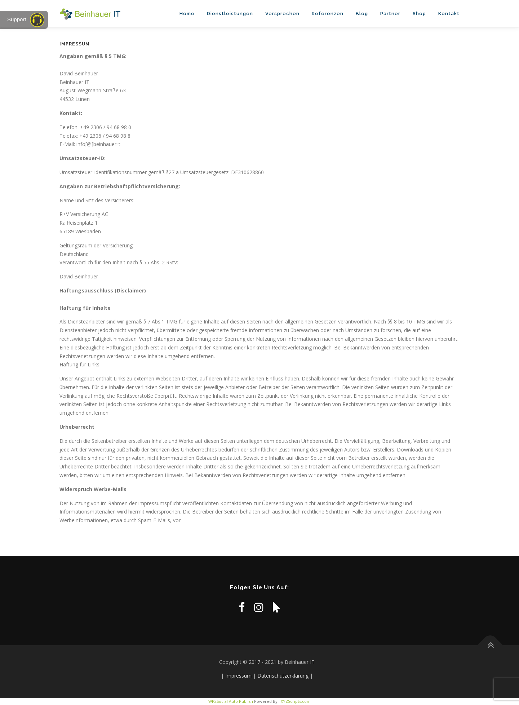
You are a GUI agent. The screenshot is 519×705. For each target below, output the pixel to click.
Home (187, 13)
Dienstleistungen (230, 13)
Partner (390, 13)
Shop (419, 13)
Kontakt (449, 13)
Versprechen (282, 13)
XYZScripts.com (296, 701)
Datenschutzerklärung (283, 675)
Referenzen (327, 13)
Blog (362, 13)
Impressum (238, 675)
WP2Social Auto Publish (230, 701)
